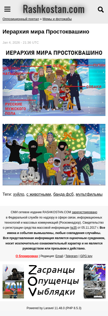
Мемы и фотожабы (57, 19)
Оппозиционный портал (21, 19)
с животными (38, 194)
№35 (73, 227)
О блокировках (27, 256)
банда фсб (63, 194)
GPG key (86, 256)
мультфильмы (89, 194)
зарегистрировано (84, 212)
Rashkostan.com (54, 8)
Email (59, 256)
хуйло (18, 194)
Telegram (71, 256)
